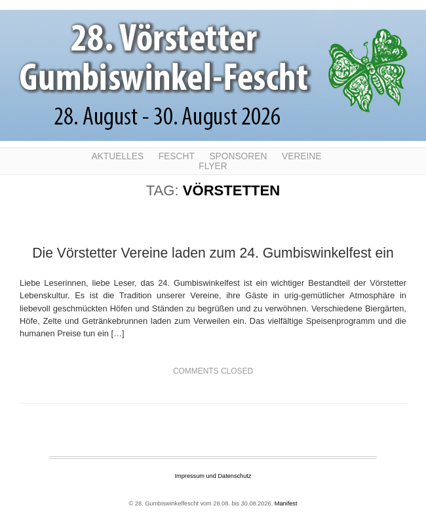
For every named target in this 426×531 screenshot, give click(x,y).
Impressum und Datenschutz (213, 476)
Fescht (177, 156)
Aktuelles (117, 156)
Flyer (213, 166)
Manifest (286, 503)
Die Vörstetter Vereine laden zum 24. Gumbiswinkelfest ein (213, 252)
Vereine (302, 156)
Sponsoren (238, 156)
